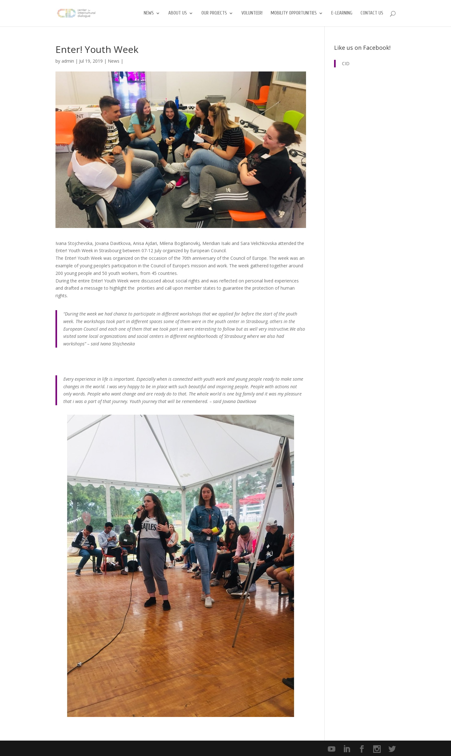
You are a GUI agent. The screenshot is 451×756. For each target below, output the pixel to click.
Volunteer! (252, 13)
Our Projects (214, 13)
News (149, 13)
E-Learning (341, 13)
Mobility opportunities (294, 13)
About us (177, 13)
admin (67, 61)
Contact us (372, 13)
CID (346, 63)
